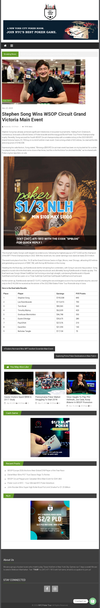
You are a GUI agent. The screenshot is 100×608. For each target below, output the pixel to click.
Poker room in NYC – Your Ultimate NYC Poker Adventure (31, 483)
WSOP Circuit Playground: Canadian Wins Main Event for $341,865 (35, 479)
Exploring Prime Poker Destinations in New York (75, 356)
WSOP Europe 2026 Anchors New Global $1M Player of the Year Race (48, 54)
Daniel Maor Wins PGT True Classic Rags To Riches (29, 475)
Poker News (7, 100)
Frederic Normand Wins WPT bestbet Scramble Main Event (29, 349)
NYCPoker (21, 403)
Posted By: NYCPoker (11, 127)
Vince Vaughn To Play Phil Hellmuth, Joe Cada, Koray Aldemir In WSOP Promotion (79, 400)
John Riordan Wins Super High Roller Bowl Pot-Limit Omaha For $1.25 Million (39, 487)
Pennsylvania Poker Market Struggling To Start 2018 (47, 398)
